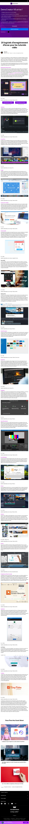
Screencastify (3, 230)
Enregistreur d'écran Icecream (6, 574)
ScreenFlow (3, 139)
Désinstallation (23, 819)
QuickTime (3, 359)
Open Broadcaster (4, 421)
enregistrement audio (11, 73)
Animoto (2, 514)
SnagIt (2, 170)
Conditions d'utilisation (7, 819)
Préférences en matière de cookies (21, 818)
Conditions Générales (6, 818)
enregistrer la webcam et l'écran (18, 72)
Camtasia (2, 107)
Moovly (2, 543)
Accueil (2, 787)
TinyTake (2, 673)
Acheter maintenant (14, 29)
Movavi (2, 486)
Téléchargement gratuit (8, 102)
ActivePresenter (4, 331)
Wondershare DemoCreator (6, 67)
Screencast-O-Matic (5, 202)
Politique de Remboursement (15, 819)
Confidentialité (12, 818)
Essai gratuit (14, 26)
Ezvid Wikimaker (4, 457)
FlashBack (3, 390)
